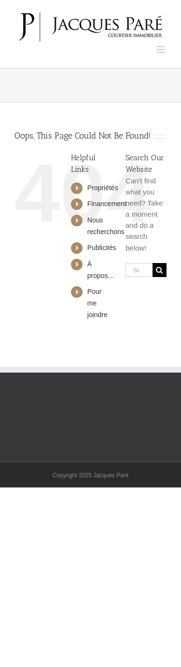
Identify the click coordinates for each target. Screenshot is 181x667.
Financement (106, 204)
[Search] (160, 270)
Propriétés (102, 188)
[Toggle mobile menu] (161, 49)
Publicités (101, 247)
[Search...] (139, 270)
